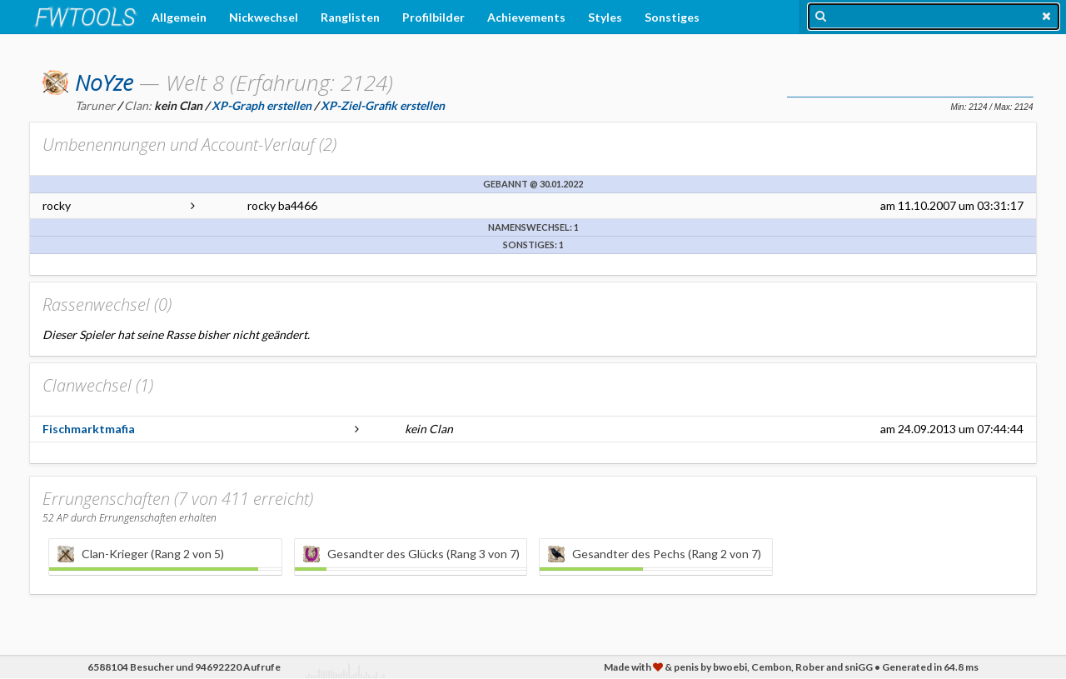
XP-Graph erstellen (261, 105)
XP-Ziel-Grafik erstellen (383, 105)
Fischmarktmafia (88, 429)
